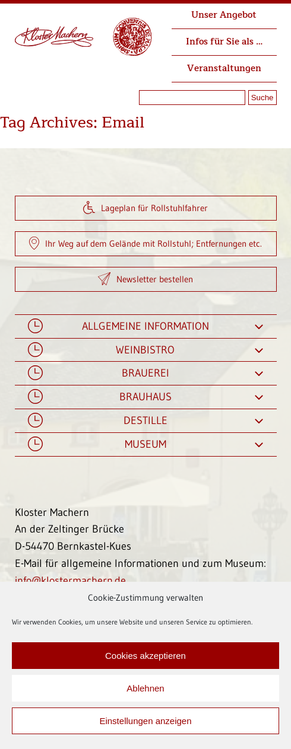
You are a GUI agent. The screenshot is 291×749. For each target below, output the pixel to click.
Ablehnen (145, 688)
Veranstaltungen (224, 68)
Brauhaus (146, 397)
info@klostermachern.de (70, 580)
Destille (146, 420)
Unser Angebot (224, 15)
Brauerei (146, 373)
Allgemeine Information (146, 326)
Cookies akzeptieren (145, 656)
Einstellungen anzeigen (145, 721)
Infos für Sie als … (224, 41)
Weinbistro (146, 350)
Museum (146, 444)
